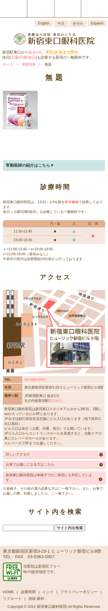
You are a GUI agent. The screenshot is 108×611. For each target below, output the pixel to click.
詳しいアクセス (18, 454)
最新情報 (29, 64)
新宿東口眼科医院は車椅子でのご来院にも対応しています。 (49, 477)
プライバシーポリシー (79, 592)
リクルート (12, 598)
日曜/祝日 (28, 57)
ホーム (8, 64)
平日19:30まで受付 (61, 52)
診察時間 (28, 592)
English (43, 23)
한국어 (78, 24)
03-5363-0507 (35, 380)
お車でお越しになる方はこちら (30, 464)
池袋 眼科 (36, 598)
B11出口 (55, 401)
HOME (8, 592)
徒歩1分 (35, 52)
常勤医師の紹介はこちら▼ (30, 165)
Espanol (97, 23)
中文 (61, 24)
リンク (48, 592)
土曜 (14, 57)
